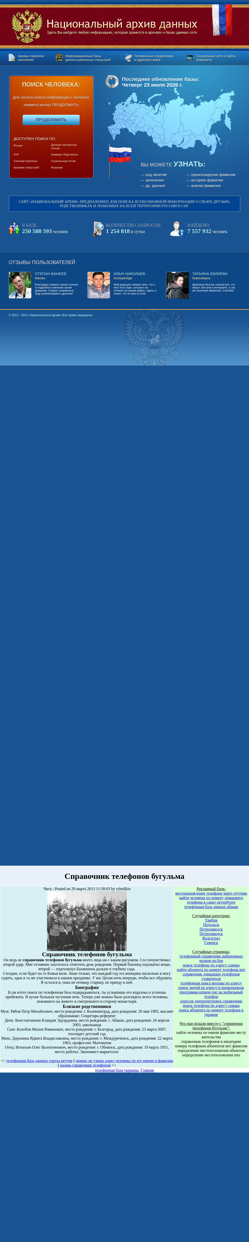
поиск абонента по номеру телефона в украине (211, 1012)
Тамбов (211, 920)
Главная (147, 1070)
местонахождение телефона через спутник (211, 893)
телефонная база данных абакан (211, 907)
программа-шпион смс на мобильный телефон (211, 994)
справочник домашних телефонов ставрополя (211, 976)
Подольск (211, 925)
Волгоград (211, 938)
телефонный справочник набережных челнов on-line (211, 958)
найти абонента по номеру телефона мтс (211, 969)
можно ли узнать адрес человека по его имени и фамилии (124, 1061)
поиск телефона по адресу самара (211, 965)
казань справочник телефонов (85, 1065)
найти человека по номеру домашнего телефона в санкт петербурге (211, 900)
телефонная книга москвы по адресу (211, 983)
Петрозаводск (211, 929)
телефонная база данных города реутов (39, 1061)
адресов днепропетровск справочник (211, 1001)
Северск (211, 943)
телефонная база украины (117, 1070)
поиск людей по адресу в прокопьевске (211, 987)
